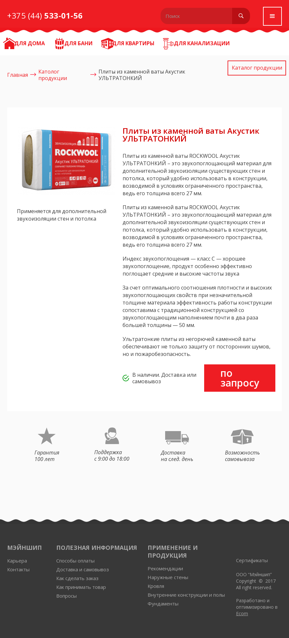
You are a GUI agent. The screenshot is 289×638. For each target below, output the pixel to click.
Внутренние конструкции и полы (186, 595)
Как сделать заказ (77, 578)
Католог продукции (52, 74)
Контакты (18, 569)
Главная (17, 75)
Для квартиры (133, 43)
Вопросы (66, 596)
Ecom (242, 613)
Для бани (78, 43)
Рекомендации (165, 568)
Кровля (156, 586)
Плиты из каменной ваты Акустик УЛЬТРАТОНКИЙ (142, 74)
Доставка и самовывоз (82, 569)
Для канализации (202, 43)
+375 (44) (45, 15)
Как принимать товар (81, 587)
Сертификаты (252, 560)
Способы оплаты (75, 560)
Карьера (17, 560)
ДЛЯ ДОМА (29, 43)
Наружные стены (168, 577)
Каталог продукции (257, 67)
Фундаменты (163, 603)
